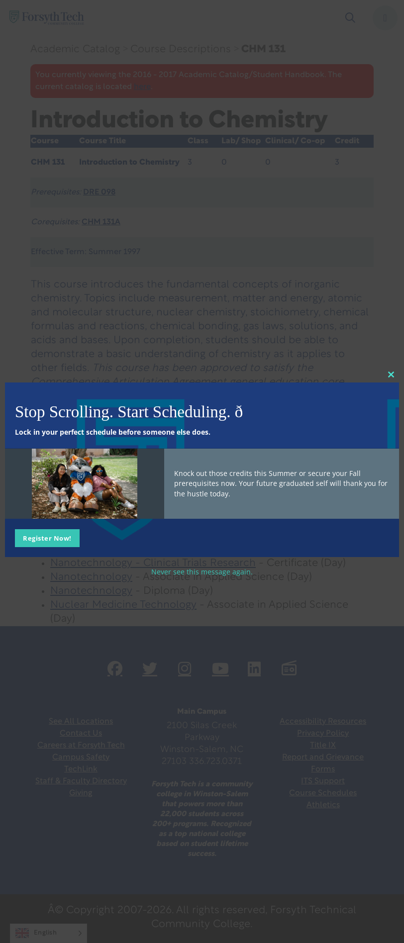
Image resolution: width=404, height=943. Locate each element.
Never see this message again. (202, 571)
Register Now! (47, 537)
